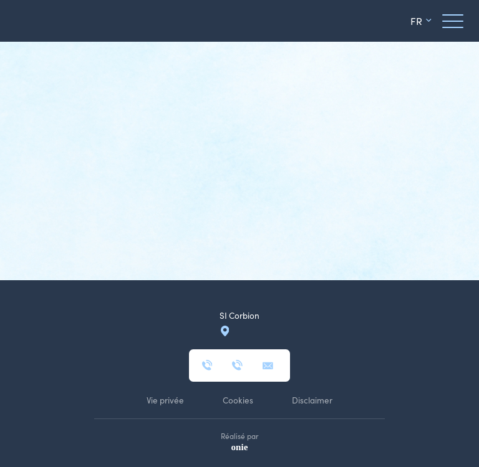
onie (239, 447)
